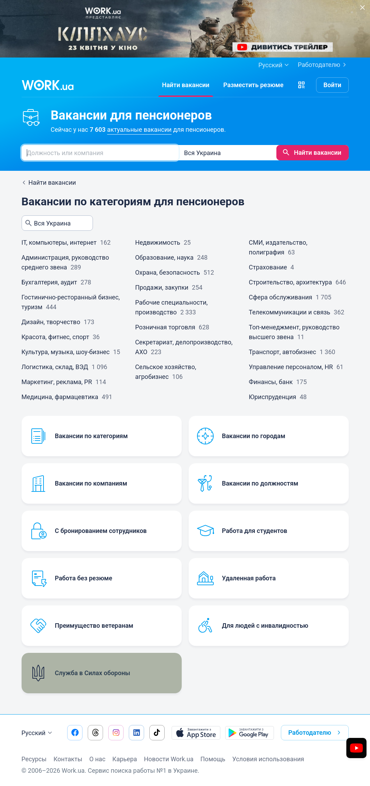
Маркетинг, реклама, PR (57, 382)
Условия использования (268, 759)
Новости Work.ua (169, 759)
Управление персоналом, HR (291, 367)
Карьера (124, 759)
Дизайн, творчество (51, 322)
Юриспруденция (272, 396)
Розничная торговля (165, 327)
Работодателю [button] (315, 733)
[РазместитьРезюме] (253, 85)
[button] (301, 85)
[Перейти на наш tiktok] (157, 732)
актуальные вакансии (139, 129)
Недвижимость (157, 242)
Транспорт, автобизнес (282, 352)
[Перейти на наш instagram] (116, 732)
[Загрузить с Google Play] (249, 732)
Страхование (268, 267)
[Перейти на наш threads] (95, 732)
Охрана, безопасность (167, 272)
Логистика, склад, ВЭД (55, 367)
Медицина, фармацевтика (60, 396)
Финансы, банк (271, 382)
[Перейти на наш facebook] (74, 732)
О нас (97, 759)
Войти (332, 85)
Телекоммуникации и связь (289, 312)
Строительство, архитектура (290, 282)
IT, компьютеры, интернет (59, 242)
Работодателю (323, 65)
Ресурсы (34, 759)
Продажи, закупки (161, 287)
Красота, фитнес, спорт (55, 337)
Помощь (212, 759)
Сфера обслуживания (280, 297)
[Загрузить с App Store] (196, 732)
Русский (38, 733)
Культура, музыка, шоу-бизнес (66, 352)
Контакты (68, 759)
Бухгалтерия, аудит (49, 282)
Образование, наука (164, 257)
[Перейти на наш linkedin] (136, 732)
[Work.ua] (48, 85)
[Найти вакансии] (185, 85)
